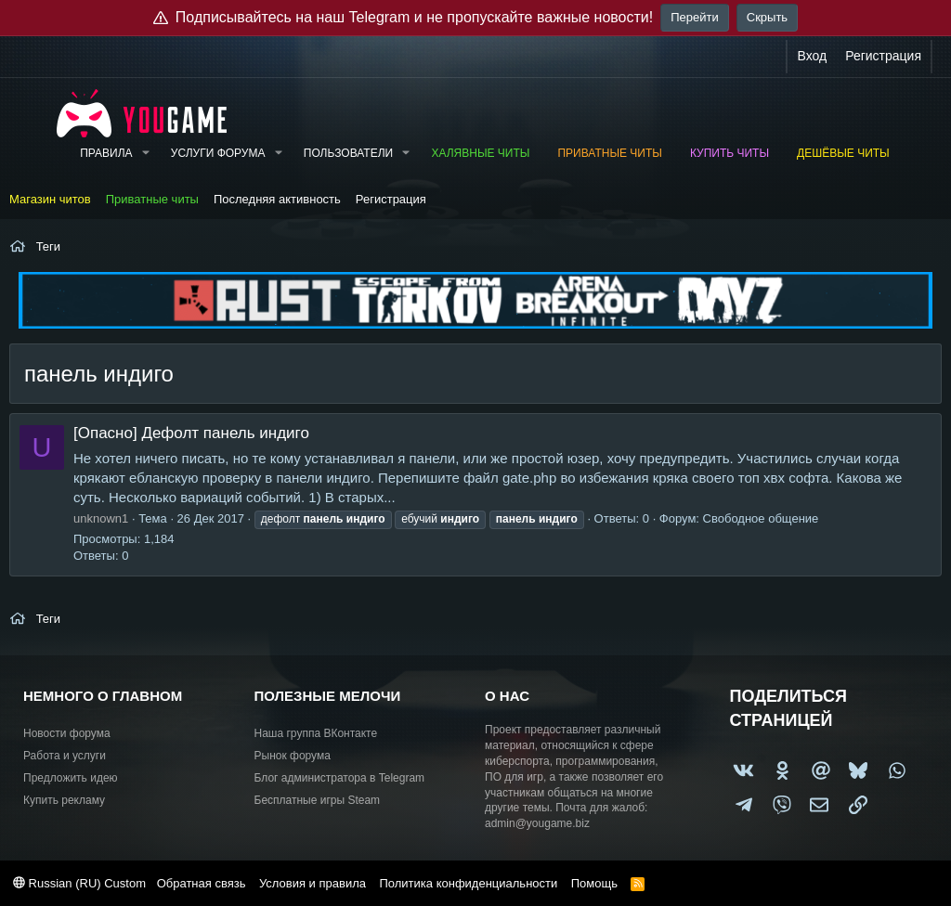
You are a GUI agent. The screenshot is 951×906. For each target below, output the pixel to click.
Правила (106, 153)
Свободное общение (761, 518)
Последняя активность (277, 199)
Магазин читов (50, 199)
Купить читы (729, 153)
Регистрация (391, 199)
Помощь (594, 883)
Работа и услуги (64, 755)
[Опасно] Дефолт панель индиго (191, 433)
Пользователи (348, 153)
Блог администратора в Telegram (339, 777)
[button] (145, 153)
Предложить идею (70, 777)
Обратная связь (201, 883)
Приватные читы (609, 153)
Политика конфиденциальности (468, 883)
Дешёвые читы (843, 153)
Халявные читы (480, 153)
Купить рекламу (64, 800)
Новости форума (67, 733)
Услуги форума (218, 153)
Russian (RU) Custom (79, 883)
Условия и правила (312, 883)
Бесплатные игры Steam (317, 800)
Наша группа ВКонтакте (316, 733)
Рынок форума (292, 755)
